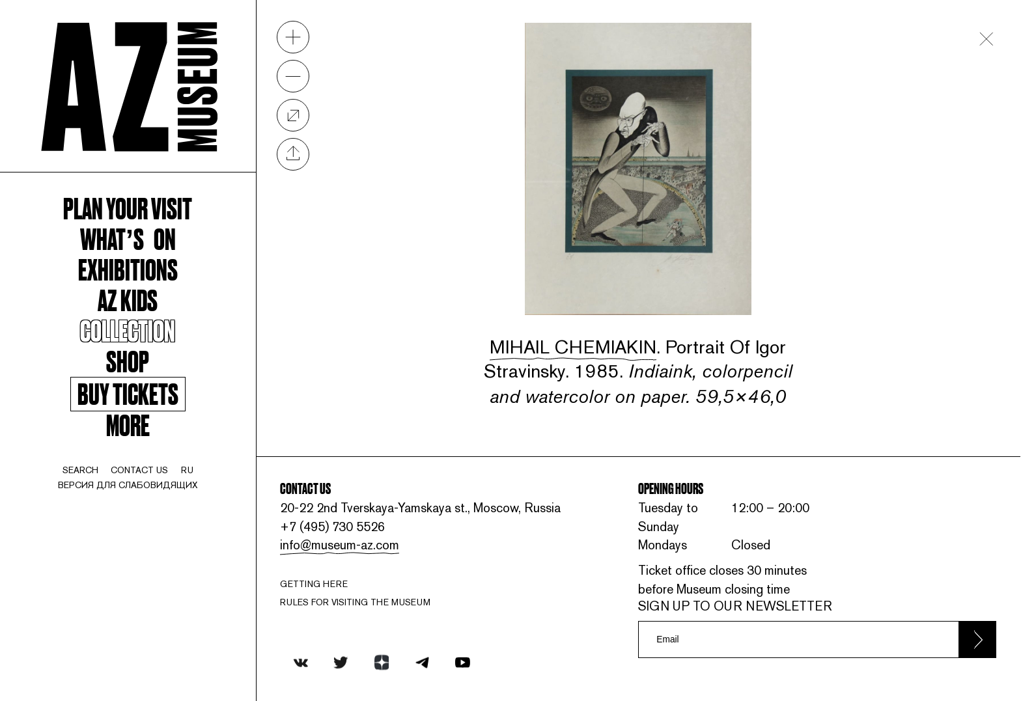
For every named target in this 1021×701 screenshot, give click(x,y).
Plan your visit (127, 207)
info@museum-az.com (339, 545)
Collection (127, 329)
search (80, 470)
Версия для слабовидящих (128, 485)
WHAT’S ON (128, 238)
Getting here (314, 584)
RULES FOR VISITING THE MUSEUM (355, 602)
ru (187, 470)
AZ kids (128, 299)
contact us (139, 470)
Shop (127, 360)
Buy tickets (127, 394)
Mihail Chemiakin (573, 347)
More (128, 424)
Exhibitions (128, 268)
